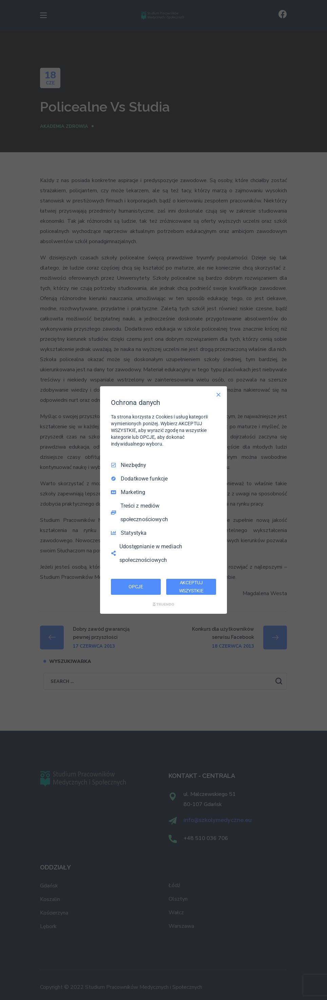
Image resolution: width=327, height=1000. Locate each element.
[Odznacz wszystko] (218, 394)
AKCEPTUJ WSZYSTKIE (191, 586)
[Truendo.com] (163, 604)
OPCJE (136, 586)
